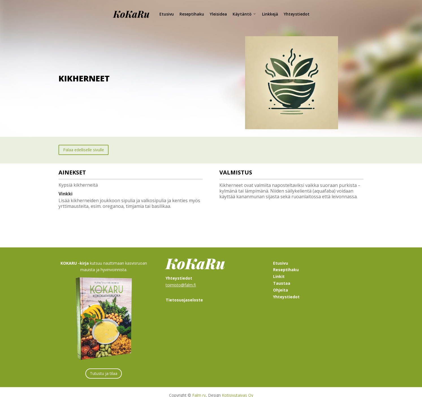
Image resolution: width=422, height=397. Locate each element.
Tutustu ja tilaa (103, 367)
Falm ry (199, 388)
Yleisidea (218, 14)
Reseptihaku (191, 14)
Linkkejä (270, 14)
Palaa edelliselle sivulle (83, 143)
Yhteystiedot (297, 14)
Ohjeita (280, 283)
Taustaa (281, 276)
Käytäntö (244, 14)
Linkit (279, 270)
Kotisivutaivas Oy (237, 388)
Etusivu (166, 14)
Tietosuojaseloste (184, 293)
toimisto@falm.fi (181, 278)
